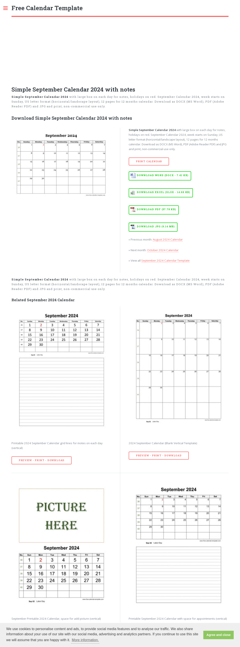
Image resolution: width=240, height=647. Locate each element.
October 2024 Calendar (163, 250)
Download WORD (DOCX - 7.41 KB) (162, 175)
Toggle (8, 8)
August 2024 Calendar (168, 239)
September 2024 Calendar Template (165, 260)
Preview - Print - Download (41, 460)
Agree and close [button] (219, 635)
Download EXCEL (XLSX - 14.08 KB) (163, 192)
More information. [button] (85, 640)
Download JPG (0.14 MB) (156, 226)
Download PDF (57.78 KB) (156, 209)
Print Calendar (149, 161)
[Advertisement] (120, 49)
